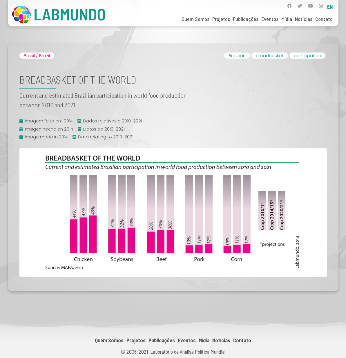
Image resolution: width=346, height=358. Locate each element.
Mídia (286, 19)
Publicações (245, 19)
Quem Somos (195, 19)
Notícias (303, 19)
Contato (324, 19)
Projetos (221, 19)
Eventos (269, 19)
